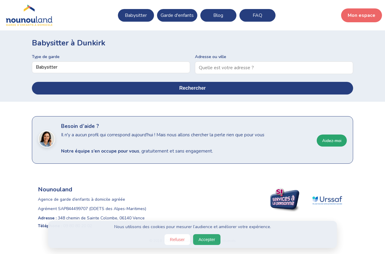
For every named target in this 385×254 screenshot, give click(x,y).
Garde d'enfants (177, 15)
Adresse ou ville (210, 57)
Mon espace (361, 15)
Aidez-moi (331, 141)
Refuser (177, 239)
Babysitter (136, 15)
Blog (218, 15)
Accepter (207, 239)
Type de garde (46, 57)
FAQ (257, 15)
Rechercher (192, 88)
